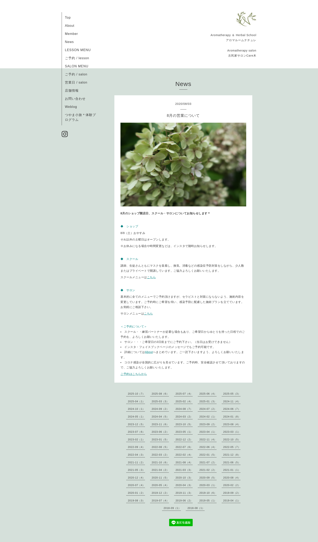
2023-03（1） (232, 431)
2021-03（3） (184, 470)
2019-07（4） (160, 500)
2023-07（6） (136, 431)
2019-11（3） (184, 493)
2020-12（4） (136, 477)
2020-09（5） (208, 477)
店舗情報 (72, 90)
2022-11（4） (208, 439)
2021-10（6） (160, 462)
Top (68, 17)
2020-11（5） (160, 477)
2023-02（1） (136, 439)
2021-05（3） (136, 470)
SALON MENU (76, 66)
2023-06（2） (160, 431)
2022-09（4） (136, 447)
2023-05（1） (184, 431)
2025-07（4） (184, 393)
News (69, 42)
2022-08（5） (160, 447)
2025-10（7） (136, 393)
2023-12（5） (136, 424)
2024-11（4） (232, 401)
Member (71, 33)
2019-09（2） (232, 493)
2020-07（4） (136, 485)
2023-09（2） (208, 424)
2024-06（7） (232, 409)
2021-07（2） (208, 462)
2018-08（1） (196, 508)
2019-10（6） (208, 493)
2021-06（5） (232, 462)
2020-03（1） (208, 485)
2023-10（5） (184, 424)
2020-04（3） (184, 485)
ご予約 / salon (76, 74)
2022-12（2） (184, 439)
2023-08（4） (232, 424)
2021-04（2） (160, 470)
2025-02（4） (184, 401)
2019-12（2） (160, 493)
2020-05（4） (160, 485)
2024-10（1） (136, 409)
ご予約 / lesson (77, 58)
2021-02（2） (208, 470)
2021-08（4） (184, 462)
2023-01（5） (160, 439)
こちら (151, 277)
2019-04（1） (232, 500)
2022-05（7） (232, 447)
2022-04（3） (136, 454)
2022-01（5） (208, 454)
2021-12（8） (232, 454)
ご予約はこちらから (133, 374)
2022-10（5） (232, 439)
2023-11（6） (160, 424)
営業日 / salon (76, 82)
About (69, 25)
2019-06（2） (184, 500)
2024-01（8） (232, 416)
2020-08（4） (232, 477)
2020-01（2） (136, 493)
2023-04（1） (208, 431)
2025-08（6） (160, 393)
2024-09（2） (160, 409)
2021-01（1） (232, 470)
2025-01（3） (208, 401)
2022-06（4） (208, 447)
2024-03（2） (184, 416)
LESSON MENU (78, 50)
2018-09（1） (172, 508)
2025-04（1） (136, 401)
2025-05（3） (232, 393)
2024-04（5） (160, 416)
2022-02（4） (184, 454)
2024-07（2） (208, 409)
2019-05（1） (208, 500)
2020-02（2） (232, 485)
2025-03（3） (160, 401)
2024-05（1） (136, 416)
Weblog (71, 106)
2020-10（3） (184, 477)
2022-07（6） (184, 447)
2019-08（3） (136, 500)
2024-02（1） (208, 416)
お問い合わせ (75, 98)
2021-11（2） (136, 462)
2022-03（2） (160, 454)
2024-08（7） (184, 409)
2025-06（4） (208, 393)
